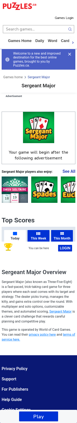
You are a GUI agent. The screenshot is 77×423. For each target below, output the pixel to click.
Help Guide (12, 399)
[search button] (70, 29)
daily (39, 41)
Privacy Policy (15, 368)
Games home (20, 41)
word (52, 41)
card (65, 41)
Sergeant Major (39, 77)
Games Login (64, 18)
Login (65, 248)
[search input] (34, 29)
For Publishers (15, 389)
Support (9, 378)
